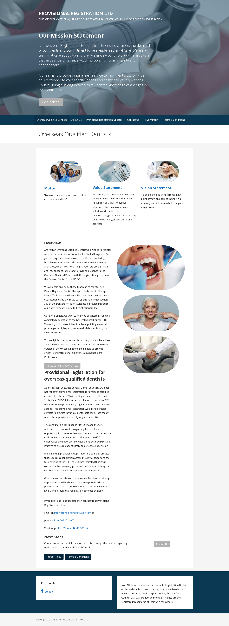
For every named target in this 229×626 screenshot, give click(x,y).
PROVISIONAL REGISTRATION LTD (76, 13)
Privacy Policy (151, 119)
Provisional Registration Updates (104, 119)
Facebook (47, 591)
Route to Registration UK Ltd (62, 365)
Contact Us (133, 119)
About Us (76, 119)
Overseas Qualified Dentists (52, 119)
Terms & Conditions (174, 119)
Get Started (51, 101)
